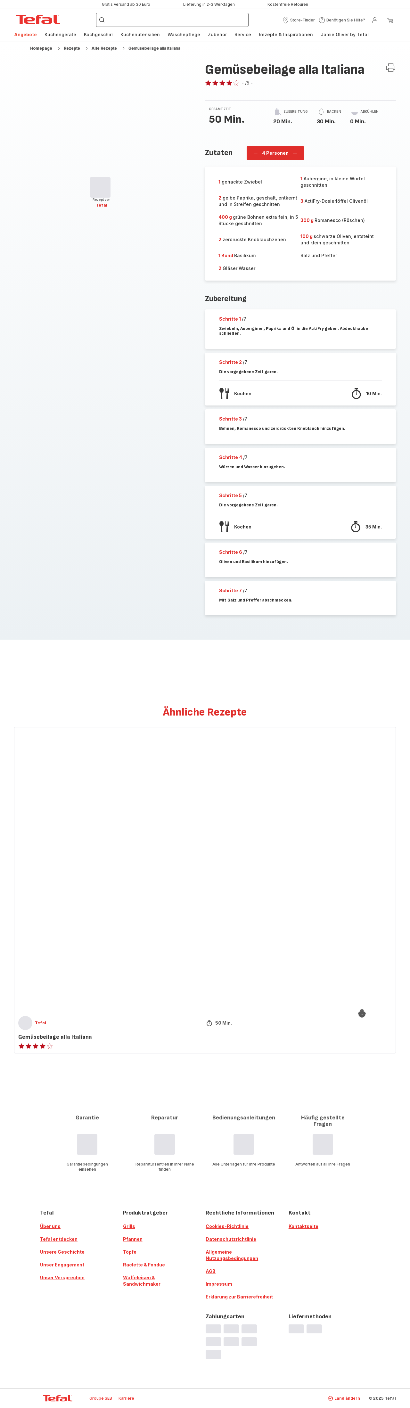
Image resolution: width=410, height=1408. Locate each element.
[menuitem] (25, 34)
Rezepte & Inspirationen (286, 34)
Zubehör (217, 34)
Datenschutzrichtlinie (231, 1239)
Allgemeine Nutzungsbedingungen (232, 1255)
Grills (129, 1226)
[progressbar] (100, 187)
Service (242, 34)
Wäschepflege (184, 34)
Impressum (219, 1284)
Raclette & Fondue (144, 1264)
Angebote (25, 34)
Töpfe (129, 1252)
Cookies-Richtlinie (227, 1226)
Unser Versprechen (62, 1277)
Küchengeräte (60, 34)
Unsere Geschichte (62, 1252)
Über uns (50, 1226)
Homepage (41, 48)
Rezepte (72, 48)
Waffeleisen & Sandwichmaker (141, 1281)
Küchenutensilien (140, 34)
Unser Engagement (62, 1264)
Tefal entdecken (59, 1239)
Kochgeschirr (98, 34)
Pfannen (133, 1239)
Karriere (126, 1398)
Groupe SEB (100, 1398)
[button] (299, 20)
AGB (211, 1271)
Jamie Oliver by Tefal (345, 34)
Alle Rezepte (104, 48)
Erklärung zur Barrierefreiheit (239, 1296)
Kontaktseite (303, 1226)
